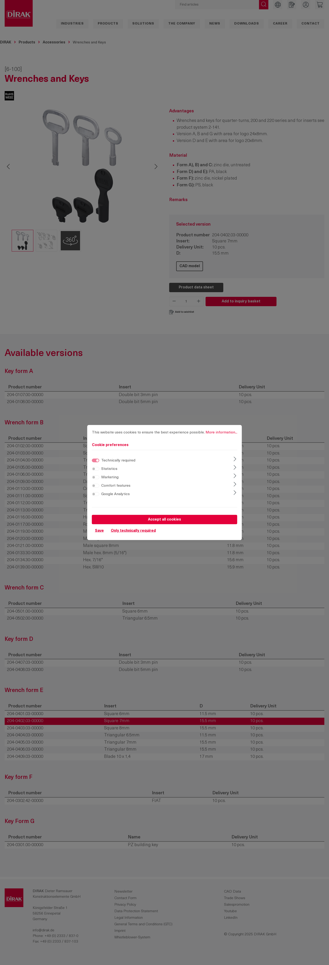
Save (99, 531)
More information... (221, 432)
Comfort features (115, 486)
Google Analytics (115, 494)
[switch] (95, 469)
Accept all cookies (164, 520)
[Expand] (235, 459)
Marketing (110, 477)
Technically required (118, 460)
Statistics (109, 469)
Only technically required (133, 531)
